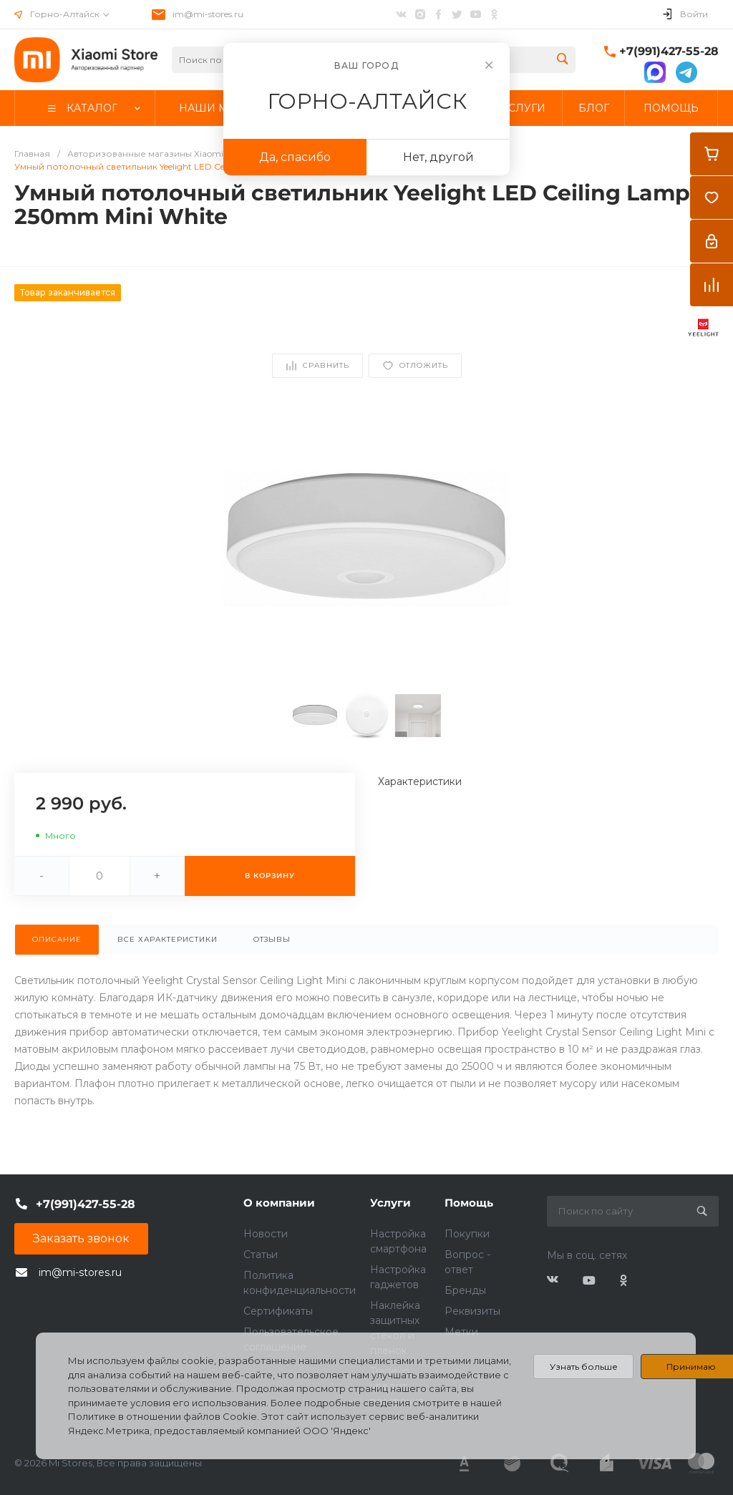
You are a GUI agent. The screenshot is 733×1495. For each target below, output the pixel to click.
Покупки (467, 1233)
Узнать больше (584, 1366)
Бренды (465, 1290)
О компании (279, 1202)
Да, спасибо (295, 157)
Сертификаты (278, 1311)
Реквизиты (472, 1311)
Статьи (260, 1254)
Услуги (390, 1202)
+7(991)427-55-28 (669, 51)
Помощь (469, 1202)
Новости (265, 1233)
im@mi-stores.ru (208, 14)
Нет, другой (438, 157)
